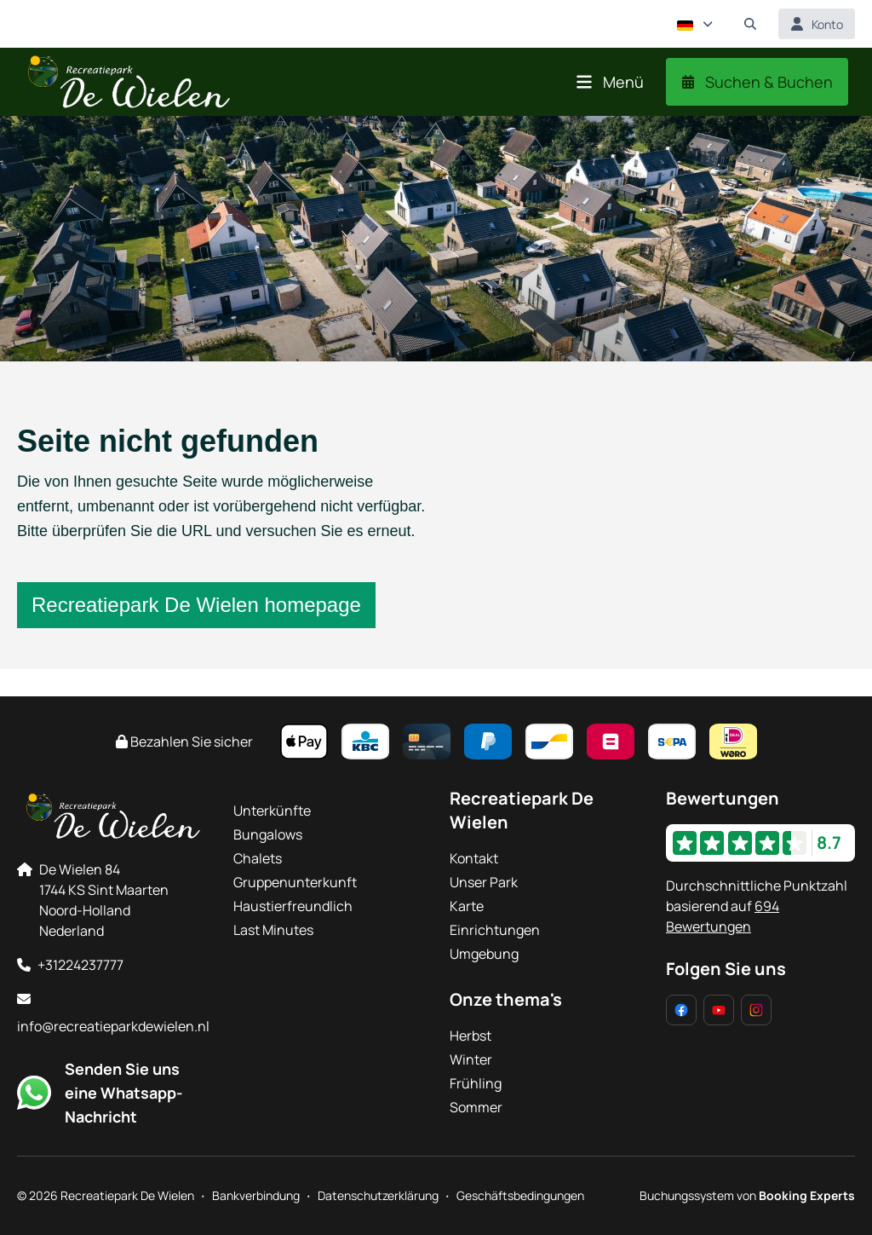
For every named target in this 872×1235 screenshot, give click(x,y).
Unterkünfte (272, 810)
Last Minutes (273, 929)
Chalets (257, 858)
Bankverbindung (256, 1195)
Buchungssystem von (747, 1195)
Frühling (476, 1083)
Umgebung (484, 953)
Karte (467, 906)
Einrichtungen (495, 929)
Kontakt (474, 858)
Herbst (470, 1035)
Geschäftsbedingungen (520, 1195)
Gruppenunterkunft (295, 882)
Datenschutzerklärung (378, 1195)
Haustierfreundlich (293, 906)
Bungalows (267, 834)
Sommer (476, 1107)
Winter (471, 1059)
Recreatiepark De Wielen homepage (196, 604)
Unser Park (484, 882)
